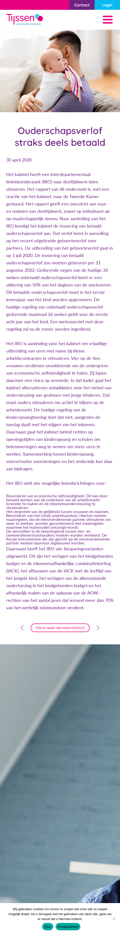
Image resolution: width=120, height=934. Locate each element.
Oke (48, 927)
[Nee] (113, 918)
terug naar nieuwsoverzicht (60, 628)
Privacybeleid (68, 927)
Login (107, 4)
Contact (82, 4)
